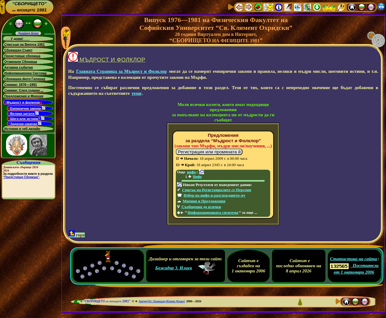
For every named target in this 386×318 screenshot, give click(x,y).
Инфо (197, 177)
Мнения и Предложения (204, 201)
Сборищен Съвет (18, 50)
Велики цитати (23, 113)
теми (136, 93)
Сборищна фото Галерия (24, 79)
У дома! (17, 38)
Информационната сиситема (213, 212)
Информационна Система (25, 73)
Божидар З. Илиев (173, 267)
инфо (191, 172)
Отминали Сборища (20, 61)
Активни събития (18, 67)
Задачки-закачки (24, 123)
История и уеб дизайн (22, 128)
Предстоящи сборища (22, 56)
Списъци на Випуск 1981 (24, 44)
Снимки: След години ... (23, 90)
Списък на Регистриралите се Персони (216, 190)
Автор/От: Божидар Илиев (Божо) (162, 301)
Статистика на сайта (353, 258)
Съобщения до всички (201, 206)
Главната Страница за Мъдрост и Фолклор (121, 71)
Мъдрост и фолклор (23, 101)
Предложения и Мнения (23, 96)
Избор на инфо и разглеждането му (214, 195)
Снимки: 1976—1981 (20, 84)
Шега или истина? (26, 118)
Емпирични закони (26, 108)
